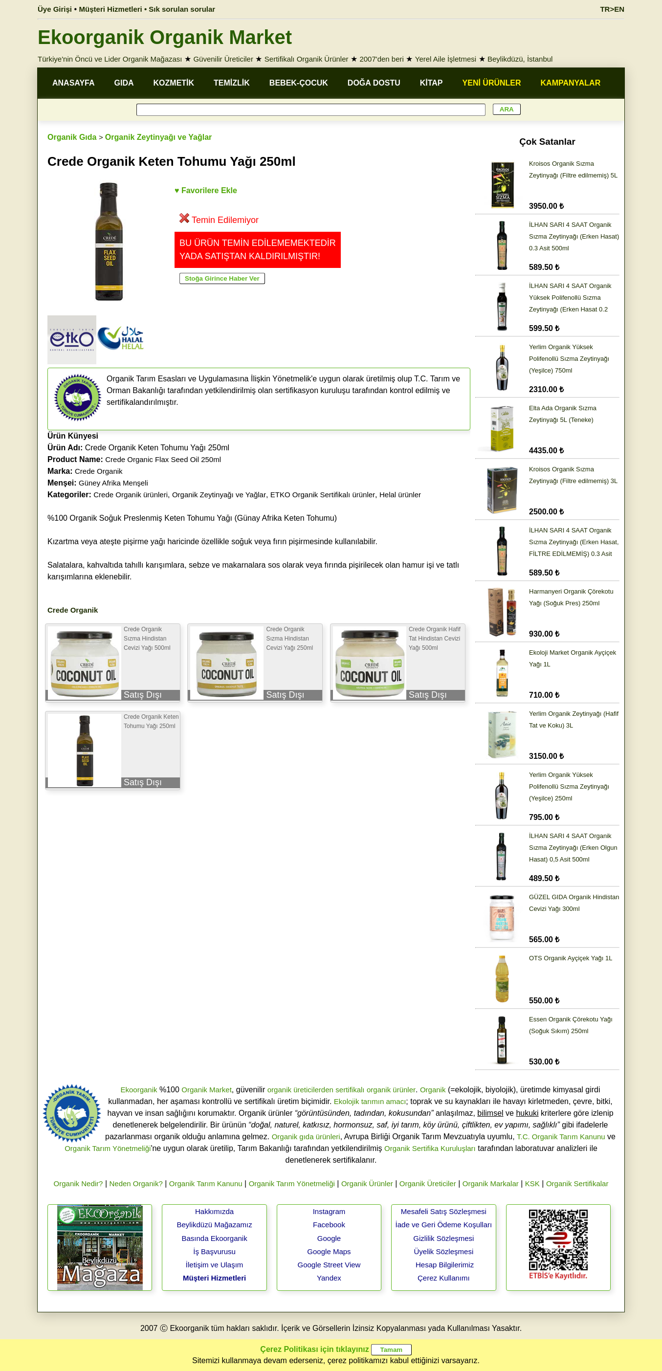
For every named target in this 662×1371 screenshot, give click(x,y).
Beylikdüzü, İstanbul (519, 59)
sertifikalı (349, 1089)
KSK (532, 1183)
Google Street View (328, 1264)
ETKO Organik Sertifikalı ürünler (322, 494)
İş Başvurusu (214, 1251)
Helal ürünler (400, 494)
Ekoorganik (138, 1089)
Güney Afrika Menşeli (113, 483)
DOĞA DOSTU (374, 83)
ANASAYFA (73, 83)
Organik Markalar (491, 1183)
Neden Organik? (136, 1183)
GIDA (124, 83)
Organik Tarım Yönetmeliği (108, 1148)
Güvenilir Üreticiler (223, 59)
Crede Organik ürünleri (130, 494)
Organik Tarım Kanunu (206, 1183)
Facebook (329, 1224)
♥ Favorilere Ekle (206, 190)
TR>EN (612, 9)
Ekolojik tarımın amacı (370, 1101)
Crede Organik (99, 471)
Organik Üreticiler (427, 1183)
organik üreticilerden (300, 1089)
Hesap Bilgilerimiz (445, 1264)
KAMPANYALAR (571, 83)
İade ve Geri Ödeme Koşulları (444, 1224)
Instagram (329, 1211)
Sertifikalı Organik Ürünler (307, 59)
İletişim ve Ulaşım (214, 1264)
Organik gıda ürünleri (306, 1136)
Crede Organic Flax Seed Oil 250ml (163, 459)
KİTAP (431, 83)
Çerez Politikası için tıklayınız (314, 1349)
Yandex (329, 1278)
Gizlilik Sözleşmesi (443, 1238)
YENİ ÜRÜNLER (492, 83)
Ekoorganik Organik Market (165, 37)
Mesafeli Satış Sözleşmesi (443, 1211)
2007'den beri (381, 59)
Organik (433, 1089)
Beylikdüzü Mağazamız (214, 1224)
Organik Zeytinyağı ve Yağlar (158, 137)
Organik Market (206, 1089)
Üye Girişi (55, 9)
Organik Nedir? (78, 1183)
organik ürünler (391, 1089)
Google (329, 1238)
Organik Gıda (71, 137)
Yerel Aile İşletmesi (445, 59)
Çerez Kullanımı (444, 1278)
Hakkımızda (214, 1211)
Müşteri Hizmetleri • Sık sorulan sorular (147, 9)
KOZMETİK (174, 83)
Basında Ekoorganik (214, 1238)
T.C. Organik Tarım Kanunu (561, 1136)
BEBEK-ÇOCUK (298, 83)
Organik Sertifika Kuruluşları (430, 1148)
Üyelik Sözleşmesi (444, 1251)
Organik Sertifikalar (577, 1183)
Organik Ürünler (367, 1183)
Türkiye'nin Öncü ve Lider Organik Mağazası (110, 59)
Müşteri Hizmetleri (214, 1278)
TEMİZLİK (232, 83)
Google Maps (329, 1251)
